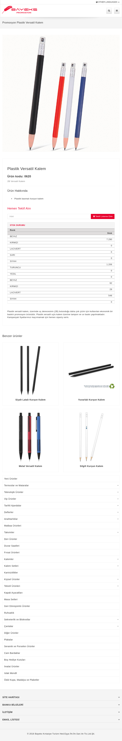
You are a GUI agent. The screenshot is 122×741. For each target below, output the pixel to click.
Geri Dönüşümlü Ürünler (17, 606)
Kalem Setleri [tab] (61, 566)
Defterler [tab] (61, 512)
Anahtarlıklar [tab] (61, 519)
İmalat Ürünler (11, 666)
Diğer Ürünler (11, 633)
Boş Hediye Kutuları (14, 659)
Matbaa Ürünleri (12, 525)
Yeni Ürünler (10, 478)
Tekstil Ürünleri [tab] (61, 586)
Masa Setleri (11, 599)
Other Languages (107, 2)
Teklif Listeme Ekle (103, 216)
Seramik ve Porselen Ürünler (19, 646)
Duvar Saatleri (11, 545)
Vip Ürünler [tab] (61, 499)
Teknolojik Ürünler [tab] (61, 492)
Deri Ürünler (10, 539)
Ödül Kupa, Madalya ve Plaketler (21, 680)
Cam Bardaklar (12, 653)
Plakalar (8, 639)
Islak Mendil (10, 673)
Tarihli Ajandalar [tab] (61, 505)
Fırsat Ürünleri (11, 552)
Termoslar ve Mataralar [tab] (61, 485)
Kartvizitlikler (11, 572)
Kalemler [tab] (61, 559)
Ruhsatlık (9, 613)
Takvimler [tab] (61, 532)
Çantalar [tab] (61, 626)
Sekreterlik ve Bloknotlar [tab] (61, 619)
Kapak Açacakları (13, 592)
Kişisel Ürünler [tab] (61, 579)
